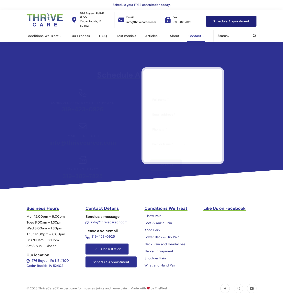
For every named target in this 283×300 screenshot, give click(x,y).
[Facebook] (225, 288)
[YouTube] (251, 288)
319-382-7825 (82, 162)
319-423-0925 (83, 90)
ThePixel (161, 288)
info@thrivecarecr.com (82, 123)
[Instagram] (238, 288)
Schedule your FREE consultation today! (142, 5)
